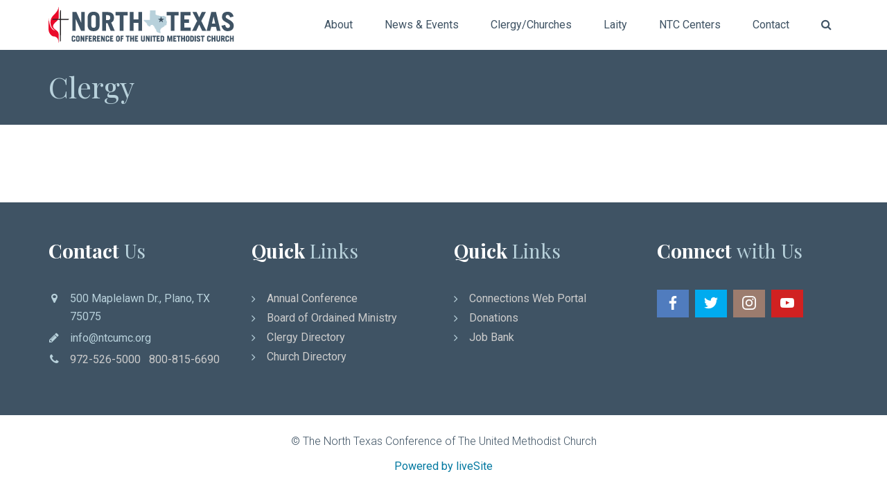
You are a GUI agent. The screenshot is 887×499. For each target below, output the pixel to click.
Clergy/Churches (531, 24)
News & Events (422, 24)
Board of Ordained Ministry (332, 317)
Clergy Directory (306, 337)
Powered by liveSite (443, 466)
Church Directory (306, 356)
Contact (771, 24)
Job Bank (491, 337)
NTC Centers (690, 24)
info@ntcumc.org (110, 337)
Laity (615, 24)
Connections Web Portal (527, 298)
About (338, 24)
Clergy (91, 86)
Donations (493, 317)
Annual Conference (312, 298)
